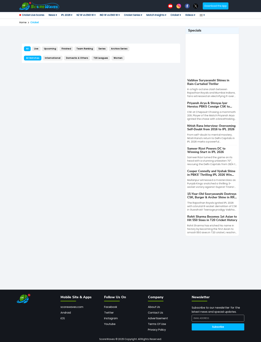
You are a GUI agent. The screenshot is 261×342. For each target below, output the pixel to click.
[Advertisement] (101, 35)
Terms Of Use (157, 324)
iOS (63, 318)
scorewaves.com (72, 307)
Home (23, 22)
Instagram (111, 318)
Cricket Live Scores (31, 15)
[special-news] (212, 88)
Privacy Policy (157, 329)
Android (66, 312)
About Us (154, 307)
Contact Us (155, 312)
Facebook (110, 307)
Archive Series (119, 48)
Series (102, 48)
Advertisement (158, 318)
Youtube (110, 324)
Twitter (109, 312)
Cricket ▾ (175, 15)
